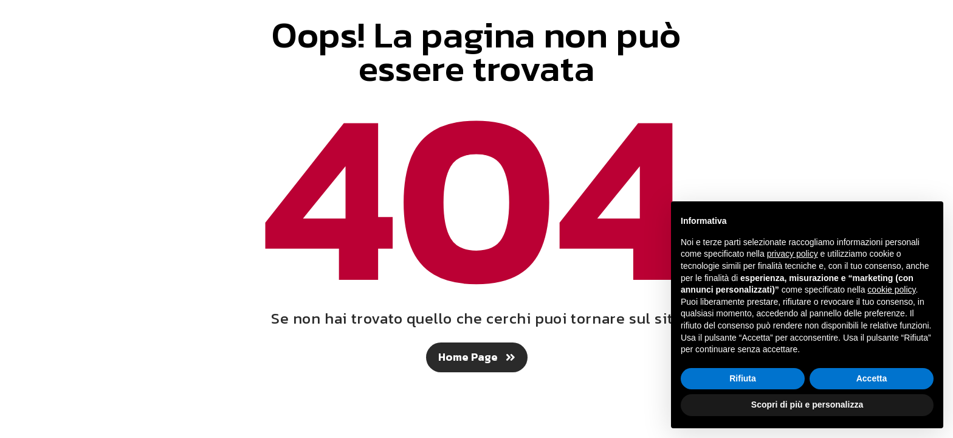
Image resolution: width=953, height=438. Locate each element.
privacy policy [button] (792, 254)
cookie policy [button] (891, 289)
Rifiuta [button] (742, 378)
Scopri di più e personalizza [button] (807, 404)
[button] (477, 357)
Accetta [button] (871, 378)
